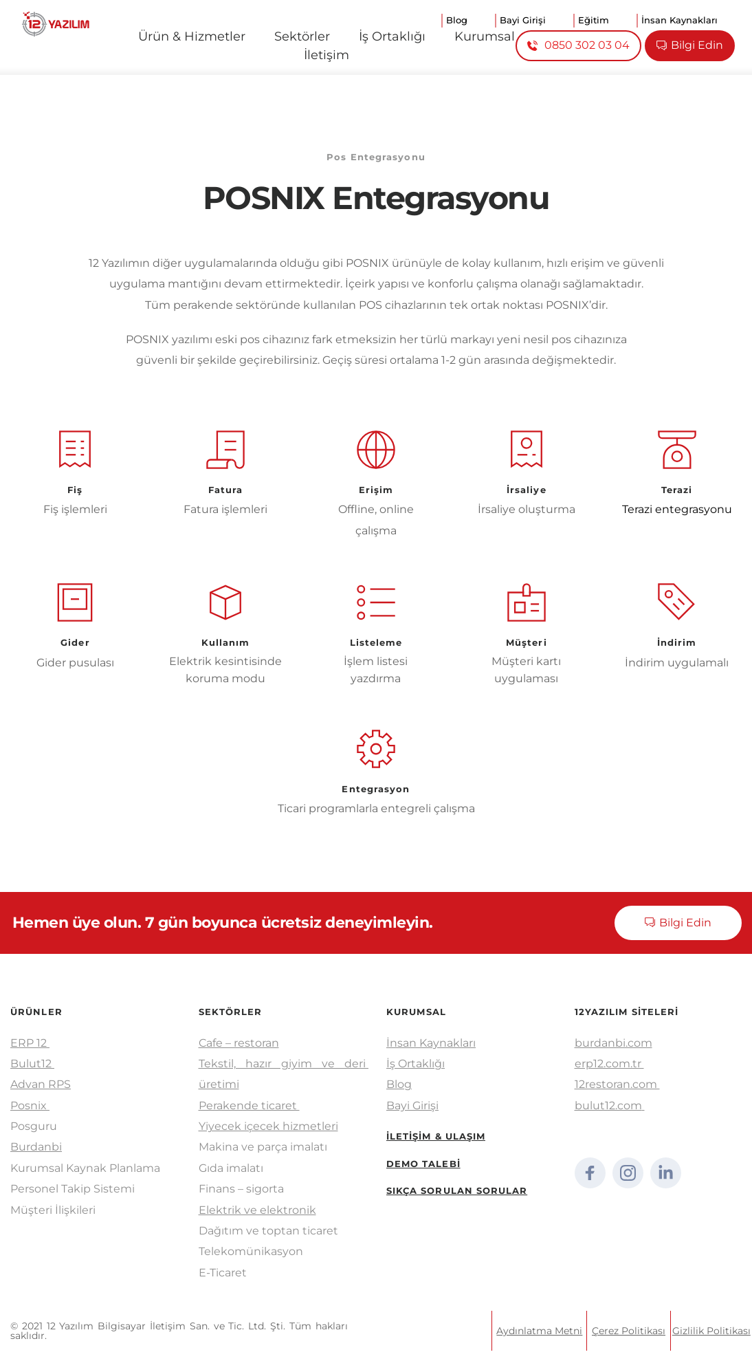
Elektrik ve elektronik (257, 1210)
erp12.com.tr (609, 1063)
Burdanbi (36, 1146)
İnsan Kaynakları (431, 1042)
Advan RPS (40, 1084)
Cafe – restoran (239, 1042)
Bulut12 (32, 1063)
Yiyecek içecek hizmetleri (268, 1126)
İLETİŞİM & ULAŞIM (436, 1136)
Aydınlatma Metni (539, 1331)
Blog (399, 1084)
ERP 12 (29, 1042)
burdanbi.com (613, 1042)
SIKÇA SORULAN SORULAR (457, 1190)
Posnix (29, 1105)
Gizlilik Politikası (711, 1331)
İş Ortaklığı (415, 1063)
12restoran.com (617, 1084)
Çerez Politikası (628, 1331)
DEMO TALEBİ (423, 1163)
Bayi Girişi (412, 1105)
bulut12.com (608, 1105)
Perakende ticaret (249, 1105)
